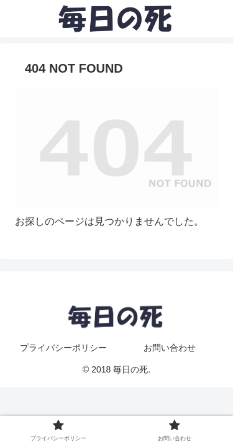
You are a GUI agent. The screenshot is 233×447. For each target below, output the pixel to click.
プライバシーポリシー (63, 348)
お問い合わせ (170, 348)
